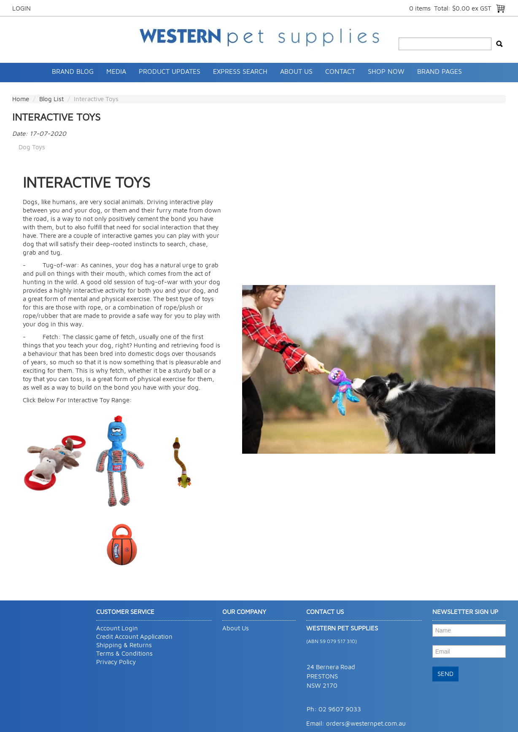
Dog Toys (32, 147)
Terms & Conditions (124, 653)
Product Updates (169, 71)
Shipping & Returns (124, 645)
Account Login (117, 628)
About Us (296, 71)
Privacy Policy (116, 661)
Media (116, 71)
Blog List (51, 98)
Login (21, 8)
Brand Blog (73, 71)
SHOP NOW (386, 71)
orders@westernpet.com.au (366, 723)
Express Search (240, 71)
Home (20, 98)
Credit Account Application (134, 636)
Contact (340, 71)
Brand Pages (439, 71)
